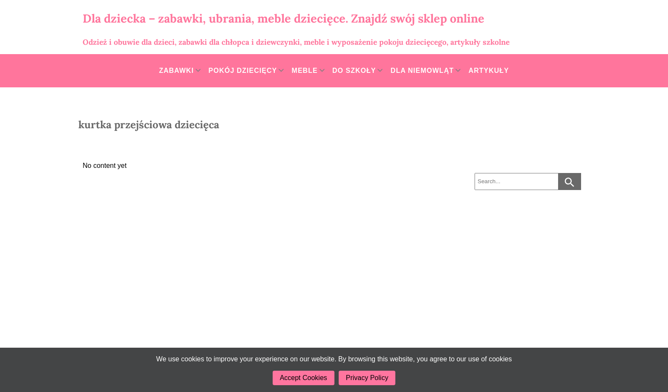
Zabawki (176, 70)
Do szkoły (354, 70)
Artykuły (489, 70)
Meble (305, 70)
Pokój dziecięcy (242, 70)
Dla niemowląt (422, 70)
